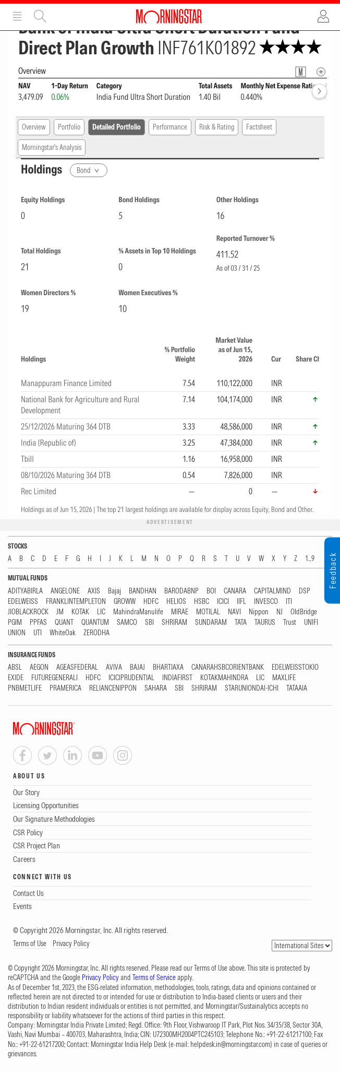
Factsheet (259, 127)
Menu (17, 16)
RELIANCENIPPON (113, 688)
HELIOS (176, 601)
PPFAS (38, 622)
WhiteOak (63, 633)
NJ (279, 612)
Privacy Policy (71, 943)
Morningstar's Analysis (51, 147)
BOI (211, 591)
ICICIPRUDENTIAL (131, 678)
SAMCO (127, 622)
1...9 (309, 559)
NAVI (234, 612)
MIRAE (179, 612)
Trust (289, 622)
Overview (34, 127)
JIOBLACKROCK (28, 612)
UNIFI (311, 622)
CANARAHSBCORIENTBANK (227, 667)
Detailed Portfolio (116, 127)
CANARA (235, 591)
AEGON (39, 667)
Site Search (40, 16)
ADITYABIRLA (25, 591)
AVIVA (114, 667)
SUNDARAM (211, 622)
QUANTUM (95, 622)
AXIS (94, 591)
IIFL (241, 601)
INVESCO (266, 601)
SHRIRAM (174, 622)
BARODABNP (181, 591)
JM (60, 612)
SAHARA (155, 688)
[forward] (319, 91)
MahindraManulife (138, 612)
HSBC (201, 601)
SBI (149, 622)
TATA (241, 622)
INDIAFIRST (177, 678)
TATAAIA (296, 688)
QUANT (64, 622)
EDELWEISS (23, 601)
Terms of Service (154, 977)
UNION (17, 633)
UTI (37, 633)
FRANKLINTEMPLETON (76, 601)
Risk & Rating (216, 127)
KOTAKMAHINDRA (224, 678)
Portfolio (69, 127)
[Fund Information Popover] (301, 72)
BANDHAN (142, 591)
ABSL (15, 667)
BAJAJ (137, 667)
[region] (170, 416)
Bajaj (114, 591)
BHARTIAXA (168, 667)
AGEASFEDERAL (77, 667)
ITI (289, 601)
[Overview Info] (321, 72)
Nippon (259, 612)
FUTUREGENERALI (54, 678)
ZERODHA (96, 633)
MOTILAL (208, 612)
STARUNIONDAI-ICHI (251, 688)
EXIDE (15, 678)
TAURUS (264, 622)
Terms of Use (29, 943)
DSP (304, 591)
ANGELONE (65, 591)
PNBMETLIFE (25, 688)
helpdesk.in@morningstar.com (230, 1044)
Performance (170, 127)
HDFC (151, 601)
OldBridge (303, 612)
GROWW (125, 601)
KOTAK (80, 612)
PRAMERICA (65, 688)
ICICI (223, 601)
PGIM (15, 622)
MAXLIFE (284, 678)
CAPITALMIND (272, 591)
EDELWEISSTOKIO (295, 667)
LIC (101, 612)
